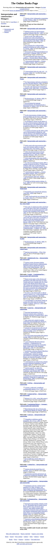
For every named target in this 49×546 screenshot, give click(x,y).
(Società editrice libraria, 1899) (34, 57)
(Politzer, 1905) (35, 19)
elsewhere (3, 23)
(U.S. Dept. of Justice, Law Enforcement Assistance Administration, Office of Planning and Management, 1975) (35, 488)
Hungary (6, 32)
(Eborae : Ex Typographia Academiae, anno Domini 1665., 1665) (33, 369)
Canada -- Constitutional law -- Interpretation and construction (32, 275)
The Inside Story (35, 539)
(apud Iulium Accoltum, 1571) (35, 329)
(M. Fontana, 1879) (34, 147)
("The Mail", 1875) (35, 295)
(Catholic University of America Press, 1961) (35, 314)
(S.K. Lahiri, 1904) (35, 115)
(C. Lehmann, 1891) (35, 52)
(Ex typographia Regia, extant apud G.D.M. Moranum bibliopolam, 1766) (34, 344)
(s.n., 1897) (32, 420)
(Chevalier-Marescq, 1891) (35, 82)
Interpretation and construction (9, 29)
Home (6, 536)
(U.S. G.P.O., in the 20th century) (36, 398)
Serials (42, 536)
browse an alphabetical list (17, 10)
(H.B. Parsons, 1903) (35, 210)
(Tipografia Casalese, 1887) (35, 165)
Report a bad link (25, 534)
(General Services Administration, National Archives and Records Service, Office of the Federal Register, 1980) (35, 265)
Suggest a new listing (37, 534)
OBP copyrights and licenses (24, 544)
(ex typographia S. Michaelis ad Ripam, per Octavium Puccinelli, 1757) (35, 354)
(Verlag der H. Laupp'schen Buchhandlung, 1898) (35, 377)
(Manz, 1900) (34, 39)
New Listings (18, 536)
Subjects (36, 536)
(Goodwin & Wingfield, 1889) (35, 474)
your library (14, 22)
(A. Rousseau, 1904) (35, 88)
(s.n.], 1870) (35, 284)
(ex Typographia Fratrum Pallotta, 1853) (35, 509)
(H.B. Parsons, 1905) (35, 219)
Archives (27, 539)
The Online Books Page (24, 3)
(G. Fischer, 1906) (35, 47)
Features (21, 539)
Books (10, 539)
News (15, 539)
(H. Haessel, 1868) (34, 409)
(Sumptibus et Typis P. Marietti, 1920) (35, 363)
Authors (26, 536)
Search (12, 536)
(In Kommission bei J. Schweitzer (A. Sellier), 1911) (34, 105)
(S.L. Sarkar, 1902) (35, 124)
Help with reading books (12, 534)
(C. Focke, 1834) (35, 321)
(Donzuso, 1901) (33, 153)
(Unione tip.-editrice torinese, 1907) (34, 61)
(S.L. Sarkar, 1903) (35, 133)
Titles (31, 536)
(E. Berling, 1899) (35, 98)
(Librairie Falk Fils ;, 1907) (33, 32)
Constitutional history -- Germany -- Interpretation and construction (34, 405)
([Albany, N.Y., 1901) (34, 227)
